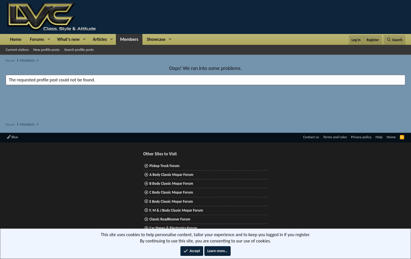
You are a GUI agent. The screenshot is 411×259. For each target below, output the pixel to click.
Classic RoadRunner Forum (169, 219)
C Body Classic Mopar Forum (171, 192)
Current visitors (17, 49)
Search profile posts (79, 49)
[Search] (394, 40)
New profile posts (46, 49)
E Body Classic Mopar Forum (171, 201)
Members (129, 39)
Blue (12, 137)
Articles (100, 39)
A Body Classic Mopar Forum (171, 174)
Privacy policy (361, 137)
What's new (68, 39)
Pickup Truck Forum (164, 166)
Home (15, 39)
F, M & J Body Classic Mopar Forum (176, 210)
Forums (37, 39)
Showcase (156, 39)
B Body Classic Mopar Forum (171, 183)
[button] (49, 39)
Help (379, 137)
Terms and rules (335, 137)
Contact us (311, 137)
